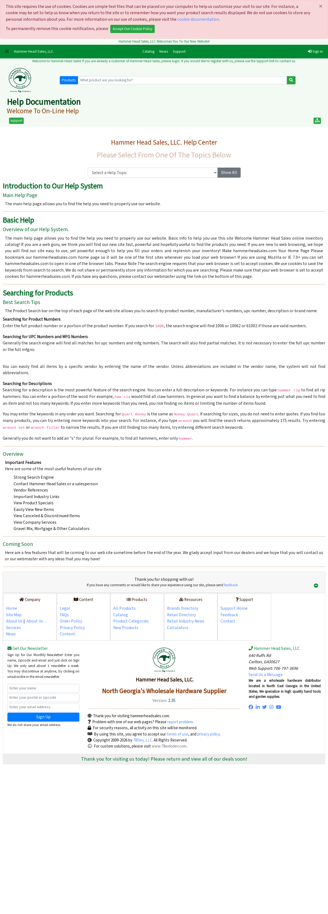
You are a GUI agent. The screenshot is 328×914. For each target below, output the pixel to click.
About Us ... (36, 621)
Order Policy (71, 621)
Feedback (229, 615)
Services (13, 627)
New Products (125, 627)
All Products (124, 608)
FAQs (64, 615)
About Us (14, 621)
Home (11, 608)
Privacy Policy (72, 627)
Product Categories (131, 621)
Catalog (149, 51)
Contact (227, 621)
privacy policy (208, 734)
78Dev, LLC (142, 740)
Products (69, 80)
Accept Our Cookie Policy (132, 28)
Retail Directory (181, 615)
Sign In (315, 51)
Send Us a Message (266, 674)
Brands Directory (182, 608)
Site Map (14, 615)
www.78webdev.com (168, 746)
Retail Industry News (185, 621)
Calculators (177, 627)
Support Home (234, 608)
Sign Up (43, 717)
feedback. (231, 585)
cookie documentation (198, 19)
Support (179, 51)
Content (67, 634)
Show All (229, 172)
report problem (180, 722)
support (16, 120)
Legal (65, 608)
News (163, 51)
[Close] (321, 6)
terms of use (177, 734)
